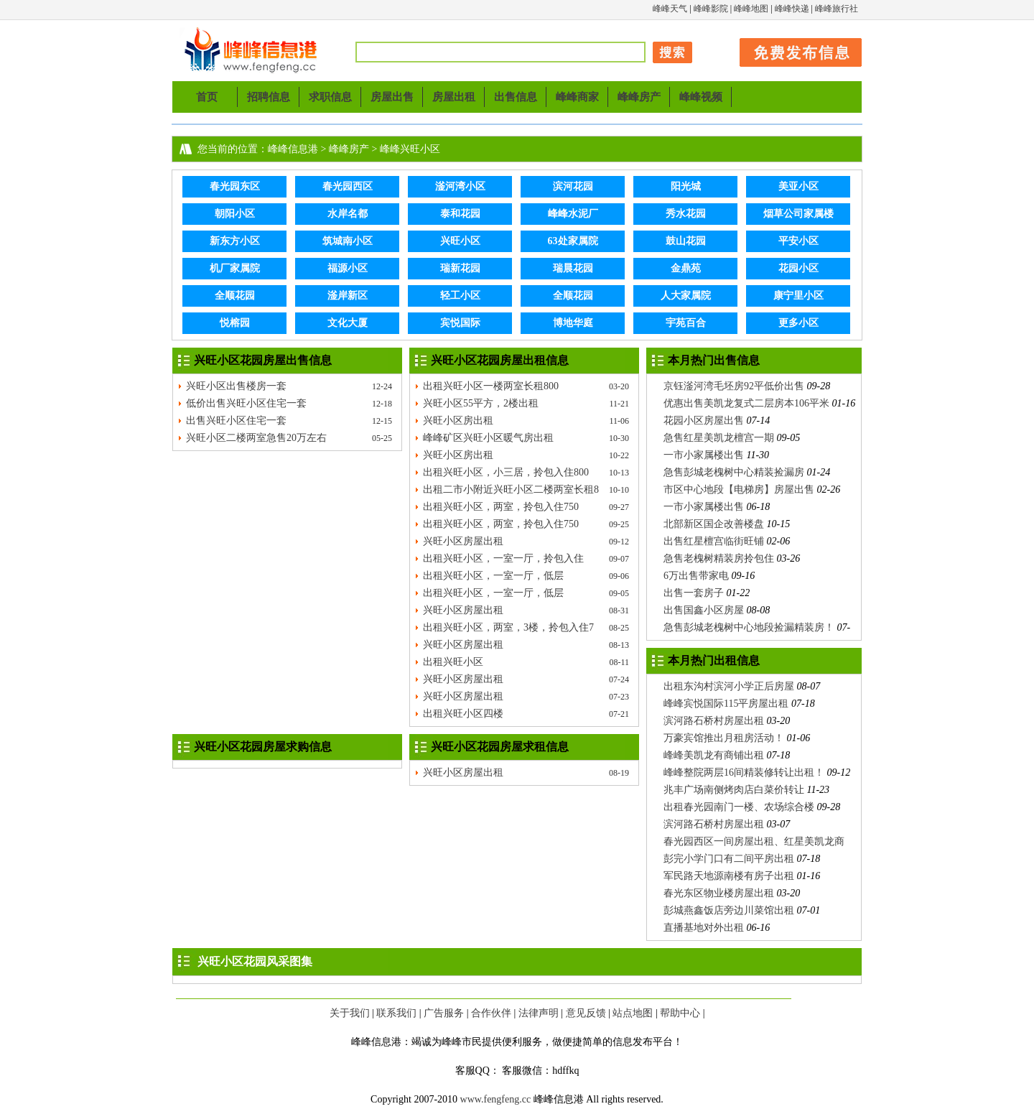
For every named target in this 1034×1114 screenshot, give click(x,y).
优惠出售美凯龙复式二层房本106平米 (746, 403)
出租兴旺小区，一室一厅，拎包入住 (503, 558)
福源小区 (347, 268)
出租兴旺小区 (453, 661)
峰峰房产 (639, 97)
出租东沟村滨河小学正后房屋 (728, 686)
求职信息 (330, 97)
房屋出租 (453, 97)
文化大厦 (347, 322)
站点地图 (633, 1013)
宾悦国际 (460, 322)
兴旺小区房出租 (458, 420)
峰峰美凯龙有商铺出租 (713, 755)
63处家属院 (573, 241)
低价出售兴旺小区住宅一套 (246, 403)
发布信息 (793, 50)
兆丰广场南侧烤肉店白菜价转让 (733, 789)
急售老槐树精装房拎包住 (718, 558)
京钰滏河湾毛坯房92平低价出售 (733, 386)
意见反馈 (586, 1013)
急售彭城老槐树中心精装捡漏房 (733, 472)
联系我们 (396, 1013)
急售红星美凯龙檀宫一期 (718, 437)
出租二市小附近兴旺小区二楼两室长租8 (511, 489)
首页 (207, 97)
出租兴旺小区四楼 (463, 713)
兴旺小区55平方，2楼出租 (481, 403)
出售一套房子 (693, 593)
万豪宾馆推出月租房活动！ (723, 738)
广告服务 (444, 1013)
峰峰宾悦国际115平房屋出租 (725, 703)
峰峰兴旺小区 (410, 149)
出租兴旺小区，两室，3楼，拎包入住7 (508, 627)
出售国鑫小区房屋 (703, 610)
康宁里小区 (798, 295)
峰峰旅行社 (836, 9)
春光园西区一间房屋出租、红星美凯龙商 (753, 841)
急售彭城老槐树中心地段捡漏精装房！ (748, 627)
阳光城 (686, 186)
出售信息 (515, 97)
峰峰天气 (670, 9)
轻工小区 (460, 295)
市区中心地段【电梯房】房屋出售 (738, 489)
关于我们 (350, 1013)
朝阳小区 (235, 213)
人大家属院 (686, 295)
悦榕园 (235, 322)
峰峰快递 (792, 9)
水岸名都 (347, 213)
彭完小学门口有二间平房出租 (728, 858)
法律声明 (538, 1013)
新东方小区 (235, 241)
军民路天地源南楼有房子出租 (728, 876)
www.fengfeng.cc (495, 1099)
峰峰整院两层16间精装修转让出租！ (743, 772)
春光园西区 (347, 186)
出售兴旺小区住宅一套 (236, 420)
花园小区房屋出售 (703, 420)
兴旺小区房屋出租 (463, 541)
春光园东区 (235, 186)
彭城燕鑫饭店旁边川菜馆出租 (728, 910)
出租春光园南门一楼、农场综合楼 (738, 807)
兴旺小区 (460, 241)
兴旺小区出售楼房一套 (236, 386)
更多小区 (798, 322)
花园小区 (798, 268)
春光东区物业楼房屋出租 (718, 893)
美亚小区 (798, 186)
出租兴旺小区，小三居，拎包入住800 (506, 472)
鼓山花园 (686, 241)
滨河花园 (573, 186)
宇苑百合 (686, 322)
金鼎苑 (686, 268)
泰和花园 (460, 213)
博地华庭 (573, 322)
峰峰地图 (751, 9)
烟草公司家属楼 (798, 213)
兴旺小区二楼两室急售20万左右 (256, 437)
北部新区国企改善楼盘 (713, 524)
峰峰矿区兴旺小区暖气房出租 (488, 437)
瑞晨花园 (573, 268)
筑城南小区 (347, 241)
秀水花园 (686, 213)
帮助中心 (680, 1013)
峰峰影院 (711, 9)
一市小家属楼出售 (703, 455)
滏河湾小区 (460, 186)
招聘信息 (268, 97)
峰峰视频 (700, 97)
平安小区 (798, 241)
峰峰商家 (577, 97)
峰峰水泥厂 (573, 213)
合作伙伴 (491, 1013)
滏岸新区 (347, 295)
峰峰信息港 (251, 50)
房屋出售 (392, 97)
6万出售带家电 (696, 575)
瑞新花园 (460, 268)
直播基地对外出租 (703, 927)
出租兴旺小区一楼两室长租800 (491, 386)
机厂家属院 (235, 268)
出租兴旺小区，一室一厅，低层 (493, 575)
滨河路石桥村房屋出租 (713, 720)
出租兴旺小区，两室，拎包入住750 (501, 506)
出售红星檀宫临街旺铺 (713, 541)
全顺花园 (235, 295)
